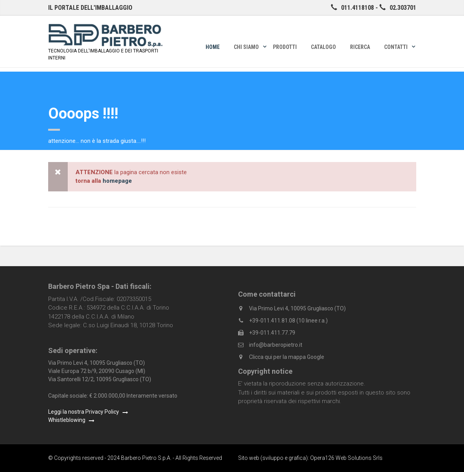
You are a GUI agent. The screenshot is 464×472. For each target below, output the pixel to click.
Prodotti (285, 47)
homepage (117, 180)
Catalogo (323, 47)
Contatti (396, 47)
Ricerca (360, 47)
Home (213, 47)
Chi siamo (246, 47)
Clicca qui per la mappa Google (286, 357)
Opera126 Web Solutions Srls (346, 458)
